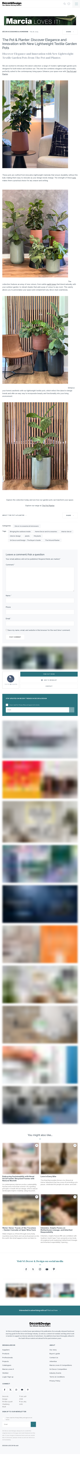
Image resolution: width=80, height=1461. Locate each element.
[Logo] (30, 4)
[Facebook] (4, 1396)
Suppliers (6, 1350)
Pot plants (37, 536)
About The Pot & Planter (13, 515)
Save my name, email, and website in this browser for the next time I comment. (39, 630)
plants (27, 536)
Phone (8, 607)
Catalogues (7, 1368)
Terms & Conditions (56, 1382)
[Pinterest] (28, 1396)
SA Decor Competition (57, 1373)
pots (74, 178)
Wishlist (5, 1378)
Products (6, 1355)
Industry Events (54, 1378)
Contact (49, 686)
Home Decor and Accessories (46, 531)
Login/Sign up (8, 1382)
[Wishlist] (68, 4)
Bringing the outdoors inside (20, 531)
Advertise (52, 1364)
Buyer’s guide (53, 1355)
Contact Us (52, 1359)
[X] (10, 1396)
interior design (15, 536)
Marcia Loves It (8, 1373)
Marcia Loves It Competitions (60, 1368)
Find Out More (49, 674)
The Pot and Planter (52, 540)
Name (8, 596)
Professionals (8, 1359)
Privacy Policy (53, 1387)
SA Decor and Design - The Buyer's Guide (25, 540)
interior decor (66, 531)
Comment (10, 565)
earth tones (51, 284)
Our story (51, 1350)
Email (8, 619)
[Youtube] (22, 1396)
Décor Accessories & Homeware (15, 32)
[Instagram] (16, 1396)
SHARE (70, 32)
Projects (5, 1364)
